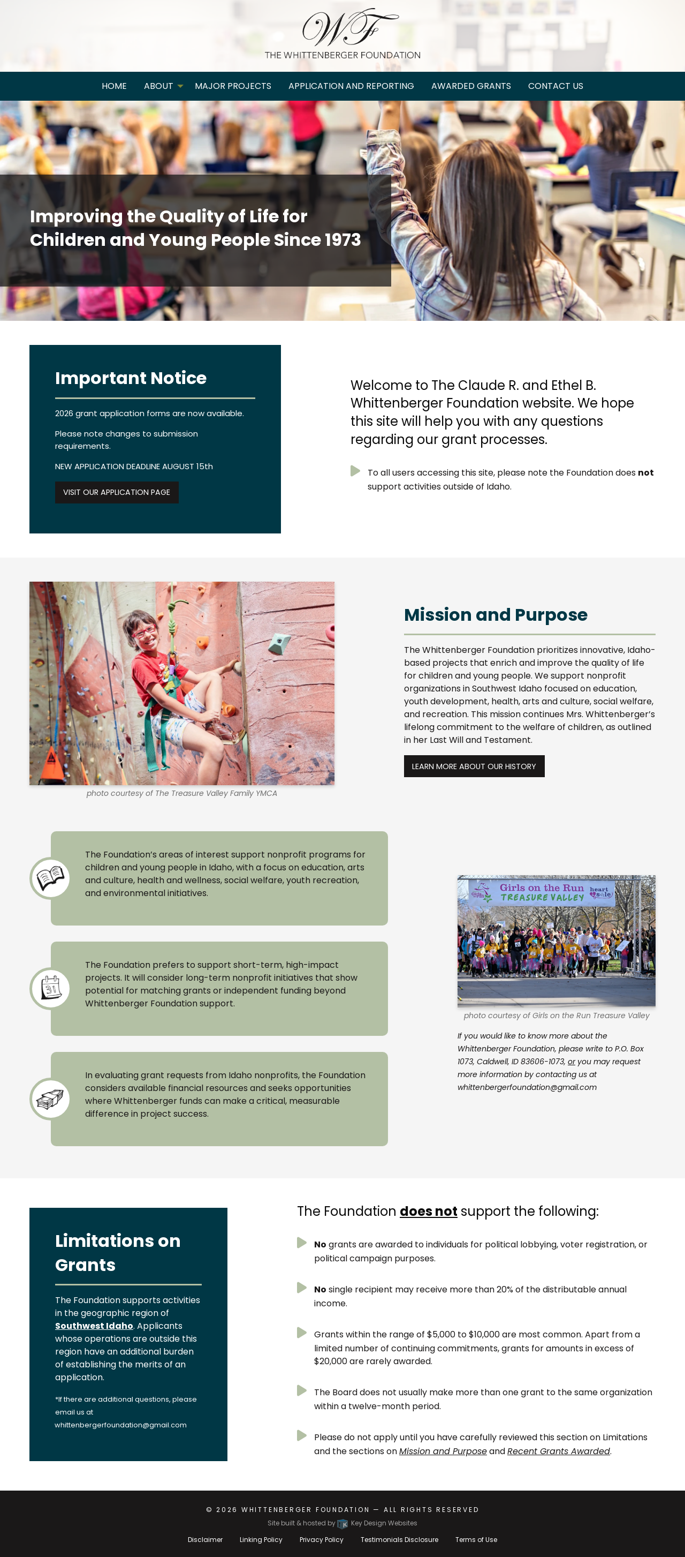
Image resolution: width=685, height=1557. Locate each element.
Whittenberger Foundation (305, 1509)
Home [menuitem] (114, 86)
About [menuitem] (158, 86)
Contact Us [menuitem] (555, 86)
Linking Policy (261, 1539)
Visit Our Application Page (116, 492)
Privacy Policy (322, 1539)
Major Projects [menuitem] (233, 86)
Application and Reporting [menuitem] (351, 86)
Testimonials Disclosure (399, 1539)
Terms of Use (476, 1539)
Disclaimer (205, 1539)
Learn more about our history (474, 766)
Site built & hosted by (342, 1523)
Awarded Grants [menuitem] (471, 86)
